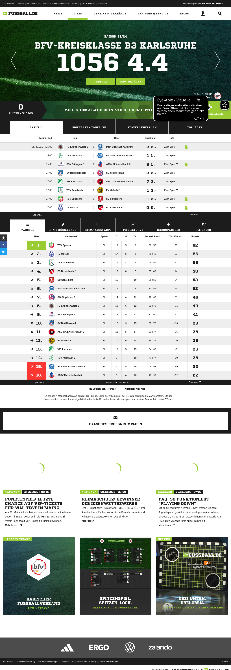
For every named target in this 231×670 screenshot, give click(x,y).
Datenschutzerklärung (25, 661)
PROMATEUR (9, 4)
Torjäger (194, 127)
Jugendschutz (67, 661)
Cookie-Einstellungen (108, 661)
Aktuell (36, 127)
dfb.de (21, 4)
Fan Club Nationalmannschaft (56, 4)
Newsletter (102, 4)
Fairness (203, 226)
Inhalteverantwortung (86, 661)
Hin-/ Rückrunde (63, 226)
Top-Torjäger (130, 81)
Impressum (7, 661)
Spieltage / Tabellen (89, 127)
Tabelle (100, 81)
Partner (75, 4)
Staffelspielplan (142, 127)
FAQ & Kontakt (88, 4)
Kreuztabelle (168, 226)
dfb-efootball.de (33, 4)
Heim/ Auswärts (98, 226)
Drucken (195, 214)
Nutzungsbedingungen (48, 661)
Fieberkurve (133, 226)
